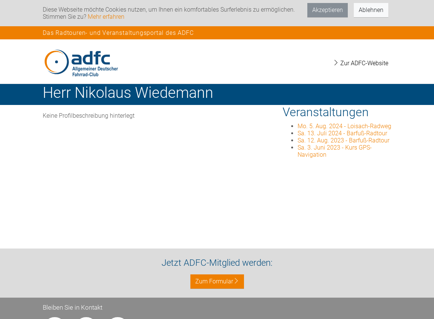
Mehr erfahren (106, 16)
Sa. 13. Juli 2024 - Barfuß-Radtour (342, 133)
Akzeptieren (327, 9)
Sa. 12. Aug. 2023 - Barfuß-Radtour (343, 140)
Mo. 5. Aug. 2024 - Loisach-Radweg (344, 126)
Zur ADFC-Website (360, 63)
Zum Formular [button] (217, 281)
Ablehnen (371, 9)
